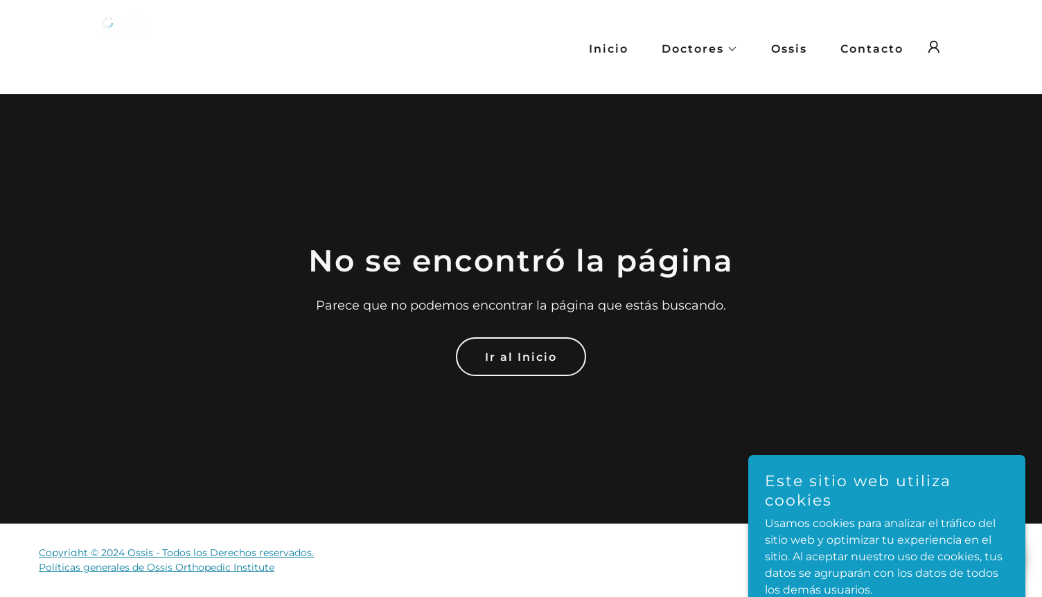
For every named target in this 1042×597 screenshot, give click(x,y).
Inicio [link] (608, 48)
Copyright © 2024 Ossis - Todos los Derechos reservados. (176, 552)
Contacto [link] (871, 48)
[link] (142, 46)
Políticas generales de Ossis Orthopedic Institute (156, 567)
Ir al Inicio (521, 357)
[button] (694, 49)
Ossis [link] (789, 48)
